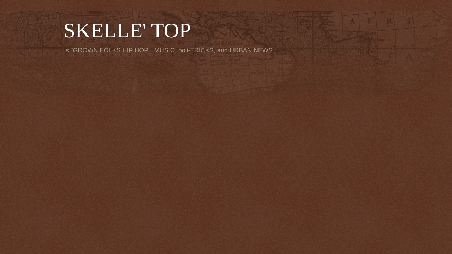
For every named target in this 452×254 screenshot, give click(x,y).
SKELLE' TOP (127, 30)
